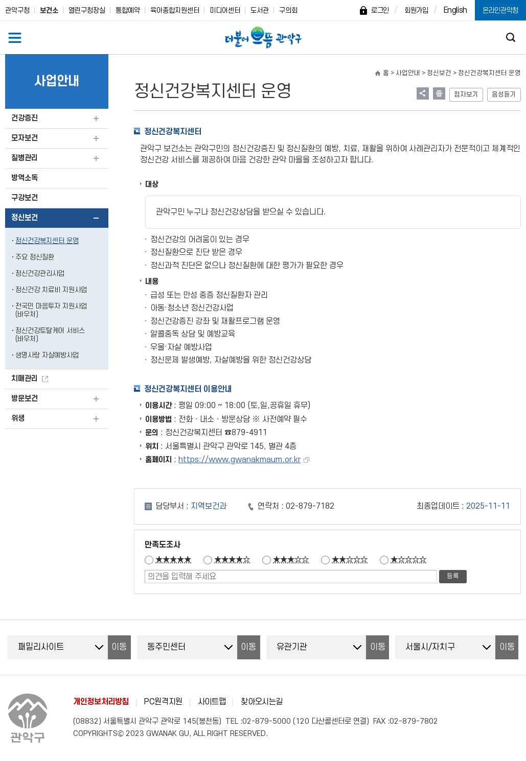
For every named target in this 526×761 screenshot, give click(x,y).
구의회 (288, 10)
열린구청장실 (86, 10)
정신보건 (24, 217)
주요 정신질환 (34, 257)
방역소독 (24, 178)
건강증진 (24, 118)
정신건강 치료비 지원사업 (51, 290)
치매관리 (24, 378)
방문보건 (24, 398)
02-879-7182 (310, 506)
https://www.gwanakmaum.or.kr (239, 459)
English (455, 10)
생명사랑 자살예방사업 (47, 355)
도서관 (259, 10)
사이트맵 (212, 701)
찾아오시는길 (262, 701)
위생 (18, 418)
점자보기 (466, 94)
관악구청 (17, 10)
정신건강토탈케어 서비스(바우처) (50, 335)
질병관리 (24, 158)
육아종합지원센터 (174, 10)
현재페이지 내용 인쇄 (439, 93)
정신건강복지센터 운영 (47, 241)
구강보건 (24, 198)
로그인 (380, 10)
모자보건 (24, 138)
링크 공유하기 (423, 93)
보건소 (49, 10)
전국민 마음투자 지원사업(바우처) (51, 310)
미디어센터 (225, 10)
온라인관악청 (500, 10)
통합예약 (128, 10)
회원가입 (416, 10)
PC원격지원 (163, 701)
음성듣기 (504, 94)
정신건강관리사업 (39, 273)
